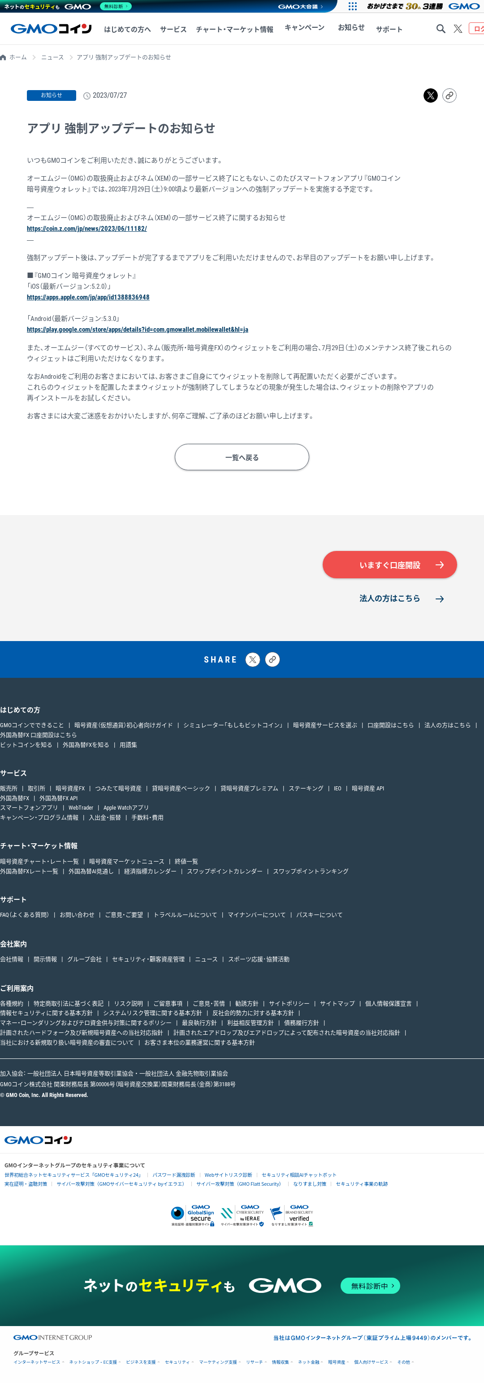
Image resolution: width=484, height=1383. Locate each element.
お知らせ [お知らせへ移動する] (344, 30)
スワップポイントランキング (311, 870)
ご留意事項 (167, 1003)
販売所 (8, 788)
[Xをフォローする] (458, 29)
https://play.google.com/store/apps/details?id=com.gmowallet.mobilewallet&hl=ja (137, 329)
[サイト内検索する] (441, 29)
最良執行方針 (199, 1022)
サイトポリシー (289, 1003)
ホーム (18, 57)
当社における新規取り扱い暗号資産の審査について (67, 1042)
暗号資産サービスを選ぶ (325, 725)
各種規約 (11, 1003)
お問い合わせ (77, 914)
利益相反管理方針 (250, 1022)
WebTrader (81, 807)
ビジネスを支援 (141, 1362)
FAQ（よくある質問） (24, 914)
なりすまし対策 (295, 1183)
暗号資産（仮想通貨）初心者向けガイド (123, 725)
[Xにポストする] (252, 659)
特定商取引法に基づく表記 (69, 1003)
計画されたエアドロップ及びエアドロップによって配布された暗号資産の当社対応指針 (286, 1032)
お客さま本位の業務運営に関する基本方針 (199, 1042)
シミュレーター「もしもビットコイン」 (233, 725)
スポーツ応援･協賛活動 (259, 958)
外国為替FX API (58, 797)
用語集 (128, 744)
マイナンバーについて (257, 914)
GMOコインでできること (32, 725)
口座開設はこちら (390, 725)
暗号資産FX (70, 788)
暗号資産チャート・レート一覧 (39, 861)
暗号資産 (336, 1362)
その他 (403, 1362)
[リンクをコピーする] (449, 95)
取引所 (36, 788)
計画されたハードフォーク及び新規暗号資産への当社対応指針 (81, 1032)
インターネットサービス (36, 1362)
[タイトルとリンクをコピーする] (272, 659)
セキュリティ (177, 1362)
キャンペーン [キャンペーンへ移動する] (302, 30)
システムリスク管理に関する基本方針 (152, 1013)
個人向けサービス (371, 1362)
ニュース (52, 57)
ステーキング (306, 788)
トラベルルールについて (185, 914)
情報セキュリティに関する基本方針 (46, 1013)
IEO (337, 788)
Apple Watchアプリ (126, 807)
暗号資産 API (368, 788)
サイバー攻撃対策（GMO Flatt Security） (228, 1183)
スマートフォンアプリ (29, 807)
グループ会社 (84, 958)
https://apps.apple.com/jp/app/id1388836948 (88, 297)
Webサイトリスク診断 (217, 1174)
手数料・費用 (147, 817)
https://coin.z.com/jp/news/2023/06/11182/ (87, 229)
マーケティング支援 (218, 1362)
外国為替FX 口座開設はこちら (38, 735)
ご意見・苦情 (209, 1003)
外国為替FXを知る (86, 744)
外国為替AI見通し (91, 870)
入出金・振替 (105, 817)
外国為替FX (14, 797)
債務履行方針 (301, 1022)
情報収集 (280, 1362)
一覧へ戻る (242, 457)
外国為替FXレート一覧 (29, 870)
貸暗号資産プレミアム (249, 788)
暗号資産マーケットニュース (126, 861)
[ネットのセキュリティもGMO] (68, 6)
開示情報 (45, 958)
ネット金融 (309, 1362)
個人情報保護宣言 (388, 1003)
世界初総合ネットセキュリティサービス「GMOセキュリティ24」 (69, 1174)
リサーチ (254, 1362)
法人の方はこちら (390, 598)
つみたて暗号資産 (118, 788)
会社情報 (11, 958)
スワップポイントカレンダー (225, 870)
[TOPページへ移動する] (51, 29)
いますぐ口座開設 (390, 564)
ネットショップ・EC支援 (93, 1362)
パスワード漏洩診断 (165, 1174)
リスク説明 (128, 1003)
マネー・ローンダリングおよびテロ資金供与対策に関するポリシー (86, 1022)
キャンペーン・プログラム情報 (39, 817)
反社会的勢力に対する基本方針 (253, 1013)
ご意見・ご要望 (124, 914)
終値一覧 (186, 861)
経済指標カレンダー (150, 870)
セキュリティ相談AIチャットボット (284, 1174)
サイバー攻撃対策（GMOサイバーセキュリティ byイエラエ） (115, 1183)
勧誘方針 (247, 1003)
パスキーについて (319, 914)
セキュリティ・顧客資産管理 (148, 958)
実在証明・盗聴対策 (24, 1183)
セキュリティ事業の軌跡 (344, 1182)
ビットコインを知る (26, 744)
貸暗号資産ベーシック (181, 788)
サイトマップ (337, 1003)
